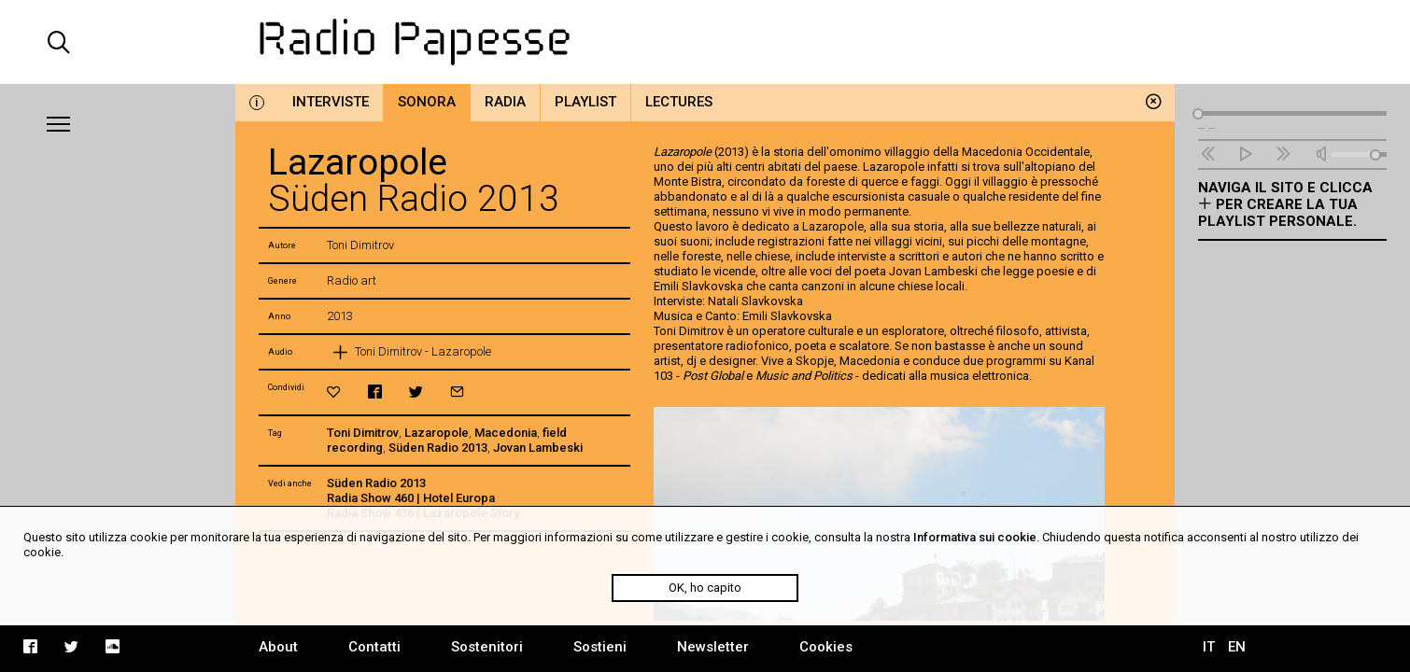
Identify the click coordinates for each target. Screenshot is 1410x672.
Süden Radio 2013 (437, 448)
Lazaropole (436, 433)
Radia (505, 101)
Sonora (427, 101)
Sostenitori (487, 646)
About (278, 646)
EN (1237, 646)
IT (1209, 646)
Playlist (585, 101)
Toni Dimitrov (363, 433)
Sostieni (600, 646)
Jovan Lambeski (538, 448)
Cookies (826, 646)
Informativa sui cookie (974, 537)
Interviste (330, 101)
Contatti (374, 646)
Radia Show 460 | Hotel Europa (411, 498)
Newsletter (713, 646)
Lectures (678, 101)
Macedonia (505, 433)
